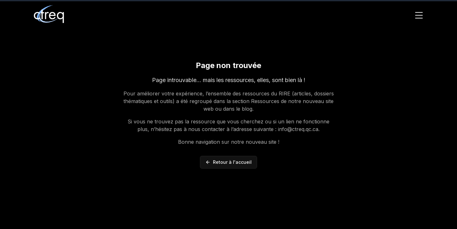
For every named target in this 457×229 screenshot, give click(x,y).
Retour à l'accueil (228, 162)
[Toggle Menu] (419, 15)
